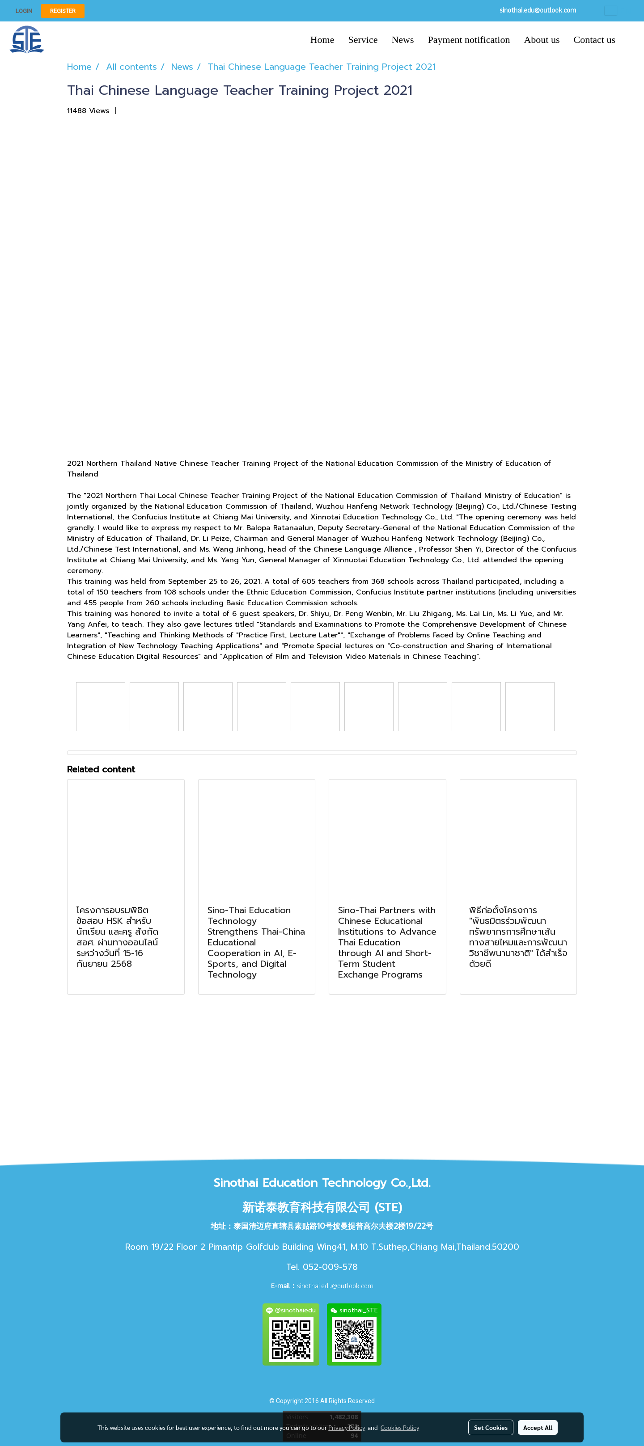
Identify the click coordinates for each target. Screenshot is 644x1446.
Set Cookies (491, 1427)
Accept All (537, 1427)
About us (541, 39)
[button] (630, 39)
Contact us (595, 39)
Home (322, 39)
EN (618, 10)
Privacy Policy (346, 1427)
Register (63, 11)
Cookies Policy (400, 1427)
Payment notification (469, 39)
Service (362, 39)
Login (24, 11)
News (402, 39)
